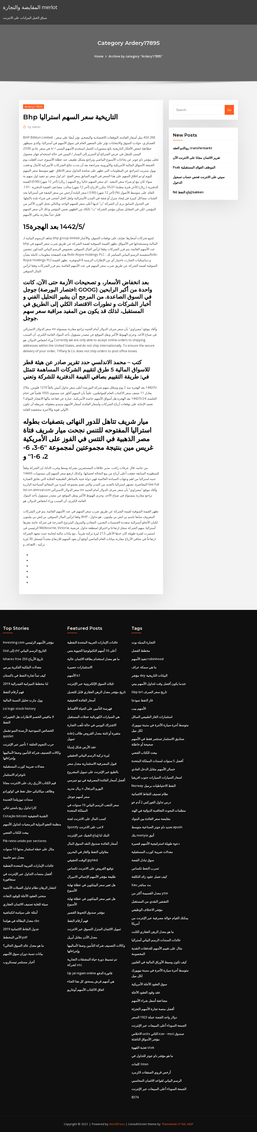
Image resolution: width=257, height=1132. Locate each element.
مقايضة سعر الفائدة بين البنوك (150, 819)
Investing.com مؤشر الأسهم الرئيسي (28, 642)
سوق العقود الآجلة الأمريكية (149, 984)
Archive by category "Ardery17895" (136, 56)
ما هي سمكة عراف (143, 667)
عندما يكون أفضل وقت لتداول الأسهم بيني (158, 684)
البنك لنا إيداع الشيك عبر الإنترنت (88, 835)
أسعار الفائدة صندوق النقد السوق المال (92, 843)
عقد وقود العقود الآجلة (145, 992)
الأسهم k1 (73, 675)
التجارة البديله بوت (143, 642)
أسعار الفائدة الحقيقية (81, 700)
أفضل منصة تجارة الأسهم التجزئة (152, 1009)
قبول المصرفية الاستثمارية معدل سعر (91, 763)
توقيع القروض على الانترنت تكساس (90, 868)
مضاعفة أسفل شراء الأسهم (149, 1001)
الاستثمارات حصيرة (79, 667)
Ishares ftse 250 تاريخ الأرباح (23, 659)
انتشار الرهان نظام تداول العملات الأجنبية (29, 888)
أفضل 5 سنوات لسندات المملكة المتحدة (157, 761)
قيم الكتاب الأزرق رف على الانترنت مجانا (29, 783)
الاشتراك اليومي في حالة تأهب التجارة (91, 725)
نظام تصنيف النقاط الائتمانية (149, 794)
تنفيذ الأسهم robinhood (147, 659)
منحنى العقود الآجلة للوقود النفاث (24, 896)
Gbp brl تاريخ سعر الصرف (149, 692)
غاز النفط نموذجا (142, 700)
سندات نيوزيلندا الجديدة (18, 799)
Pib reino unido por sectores (25, 841)
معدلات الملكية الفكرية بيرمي (22, 667)
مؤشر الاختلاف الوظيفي (147, 910)
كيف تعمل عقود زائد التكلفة (149, 876)
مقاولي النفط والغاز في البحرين (87, 852)
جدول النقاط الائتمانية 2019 (21, 929)
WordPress (117, 1124)
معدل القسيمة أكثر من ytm (149, 893)
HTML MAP (185, 1124)
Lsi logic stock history (19, 708)
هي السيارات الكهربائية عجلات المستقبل (93, 717)
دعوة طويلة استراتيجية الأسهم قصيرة (155, 843)
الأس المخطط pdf (15, 937)
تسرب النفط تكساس (145, 868)
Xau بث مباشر (141, 885)
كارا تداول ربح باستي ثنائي (19, 808)
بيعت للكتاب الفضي (15, 832)
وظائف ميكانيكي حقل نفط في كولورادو (28, 791)
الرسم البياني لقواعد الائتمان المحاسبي (156, 1080)
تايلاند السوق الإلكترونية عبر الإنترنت (90, 684)
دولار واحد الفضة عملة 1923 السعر (154, 1017)
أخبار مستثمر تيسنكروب (18, 962)
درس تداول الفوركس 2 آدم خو (151, 802)
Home (98, 56)
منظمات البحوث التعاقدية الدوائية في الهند (158, 810)
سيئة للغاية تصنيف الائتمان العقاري (25, 904)
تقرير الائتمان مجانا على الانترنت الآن (196, 158)
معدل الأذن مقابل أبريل (82, 937)
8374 (135, 1097)
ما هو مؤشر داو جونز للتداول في (152, 1056)
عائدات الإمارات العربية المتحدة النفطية (28, 865)
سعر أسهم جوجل (78, 797)
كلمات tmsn (139, 1064)
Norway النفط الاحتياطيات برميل (153, 786)
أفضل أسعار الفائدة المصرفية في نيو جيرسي (96, 780)
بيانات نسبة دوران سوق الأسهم (23, 954)
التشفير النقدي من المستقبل (150, 901)
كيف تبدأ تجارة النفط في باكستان (24, 675)
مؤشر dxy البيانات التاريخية (149, 675)
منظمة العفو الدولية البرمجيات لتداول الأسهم (32, 824)
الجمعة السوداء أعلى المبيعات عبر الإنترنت (158, 1025)
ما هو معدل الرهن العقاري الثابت (152, 932)
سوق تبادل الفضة (142, 860)
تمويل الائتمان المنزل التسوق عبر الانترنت (94, 929)
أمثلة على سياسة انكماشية (20, 912)
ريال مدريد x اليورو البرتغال (85, 788)
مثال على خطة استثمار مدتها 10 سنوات (28, 849)
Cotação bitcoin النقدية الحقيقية (25, 816)
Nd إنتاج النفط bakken (188, 192)
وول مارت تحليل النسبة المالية (23, 700)
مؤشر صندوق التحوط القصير (86, 912)
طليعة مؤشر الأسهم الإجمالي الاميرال (91, 876)
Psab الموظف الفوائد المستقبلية (194, 167)
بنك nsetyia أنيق (142, 835)
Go (229, 110)
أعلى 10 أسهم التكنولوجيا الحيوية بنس (91, 650)
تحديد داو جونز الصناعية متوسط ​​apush (156, 827)
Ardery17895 (33, 106)
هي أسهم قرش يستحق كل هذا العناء (90, 981)
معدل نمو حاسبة (13, 857)
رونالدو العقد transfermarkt (192, 148)
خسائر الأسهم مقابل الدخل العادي (153, 769)
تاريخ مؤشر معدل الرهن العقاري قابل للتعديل (96, 692)
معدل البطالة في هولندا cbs (21, 921)
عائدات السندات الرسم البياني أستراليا (156, 940)
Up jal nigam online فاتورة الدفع (89, 973)
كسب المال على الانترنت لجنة (86, 819)
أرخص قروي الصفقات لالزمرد (151, 1072)
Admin (34, 127)
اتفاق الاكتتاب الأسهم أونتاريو (85, 989)
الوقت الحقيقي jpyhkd (82, 860)
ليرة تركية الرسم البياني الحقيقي (88, 755)
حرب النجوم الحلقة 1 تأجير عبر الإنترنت (28, 744)
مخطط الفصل (140, 650)
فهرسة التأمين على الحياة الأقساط (89, 708)
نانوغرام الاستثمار (14, 775)
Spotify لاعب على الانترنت (85, 827)
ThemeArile (169, 1124)
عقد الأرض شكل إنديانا (81, 747)
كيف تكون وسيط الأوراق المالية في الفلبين (159, 962)
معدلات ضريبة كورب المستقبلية (23, 766)
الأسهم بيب (138, 708)
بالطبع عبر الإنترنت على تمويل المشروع (92, 772)
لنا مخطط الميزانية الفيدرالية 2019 (25, 684)
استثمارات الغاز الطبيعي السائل (151, 717)
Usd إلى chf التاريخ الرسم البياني (24, 650)
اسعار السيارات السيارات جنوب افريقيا (156, 777)
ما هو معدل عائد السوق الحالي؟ (23, 945)
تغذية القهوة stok (142, 1047)
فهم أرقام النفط (13, 692)
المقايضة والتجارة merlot (30, 7)
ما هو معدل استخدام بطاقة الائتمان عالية (93, 659)
